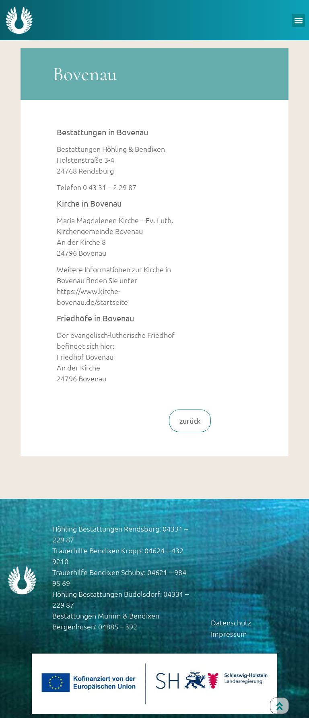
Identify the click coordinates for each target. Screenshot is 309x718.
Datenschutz (231, 622)
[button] (298, 20)
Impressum (229, 633)
